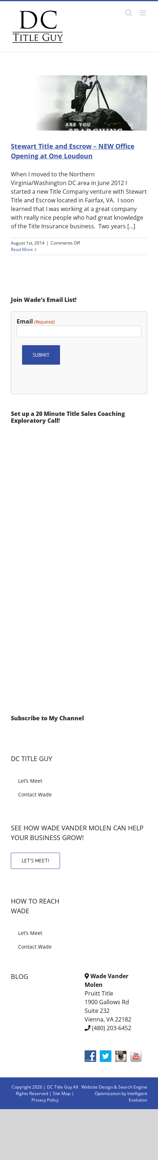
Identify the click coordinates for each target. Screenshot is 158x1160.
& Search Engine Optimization (121, 1090)
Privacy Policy (45, 1100)
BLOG (19, 976)
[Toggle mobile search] (128, 13)
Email (36, 321)
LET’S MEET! (35, 860)
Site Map (62, 1093)
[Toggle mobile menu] (143, 13)
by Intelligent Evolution (134, 1096)
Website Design (97, 1087)
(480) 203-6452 (111, 1028)
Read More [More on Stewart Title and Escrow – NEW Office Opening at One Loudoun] (22, 249)
